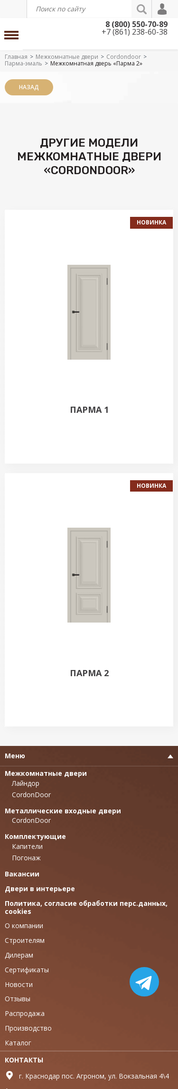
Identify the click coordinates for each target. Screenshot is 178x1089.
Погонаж (26, 857)
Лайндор (25, 783)
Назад (29, 87)
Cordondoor (123, 57)
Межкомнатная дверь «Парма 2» (96, 63)
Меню (15, 755)
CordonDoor (31, 794)
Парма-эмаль (23, 63)
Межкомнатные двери (67, 57)
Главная (16, 57)
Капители (27, 846)
